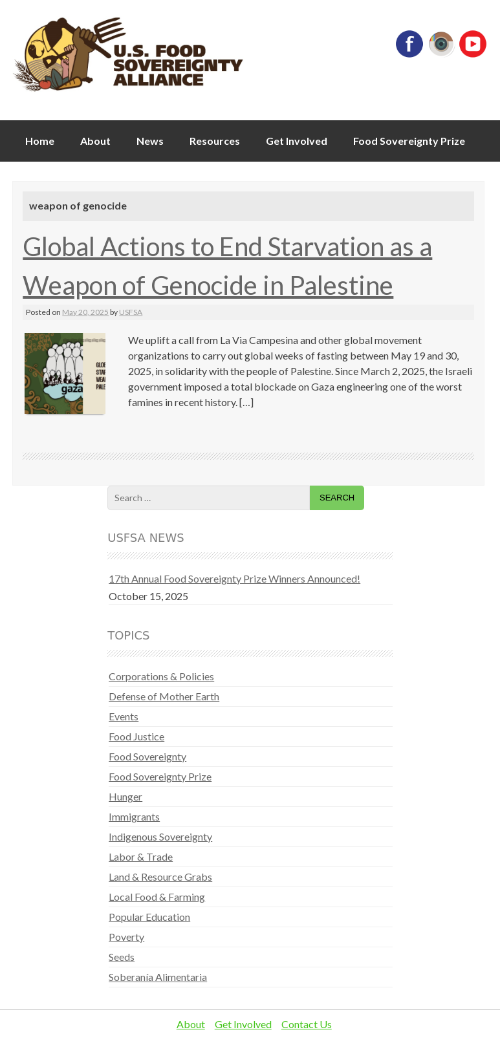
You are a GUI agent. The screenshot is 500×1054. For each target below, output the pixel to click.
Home (39, 140)
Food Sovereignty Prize (409, 140)
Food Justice (136, 736)
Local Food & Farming (157, 896)
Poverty (126, 936)
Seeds (122, 957)
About (95, 140)
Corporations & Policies (161, 676)
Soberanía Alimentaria (158, 977)
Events (123, 716)
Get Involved (296, 140)
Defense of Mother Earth (164, 696)
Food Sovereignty (147, 756)
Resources (215, 140)
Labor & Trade (141, 856)
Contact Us (306, 1024)
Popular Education (149, 916)
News (150, 140)
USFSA (130, 312)
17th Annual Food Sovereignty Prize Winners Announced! (234, 578)
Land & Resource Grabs (160, 876)
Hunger (125, 796)
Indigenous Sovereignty (160, 836)
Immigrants (134, 816)
